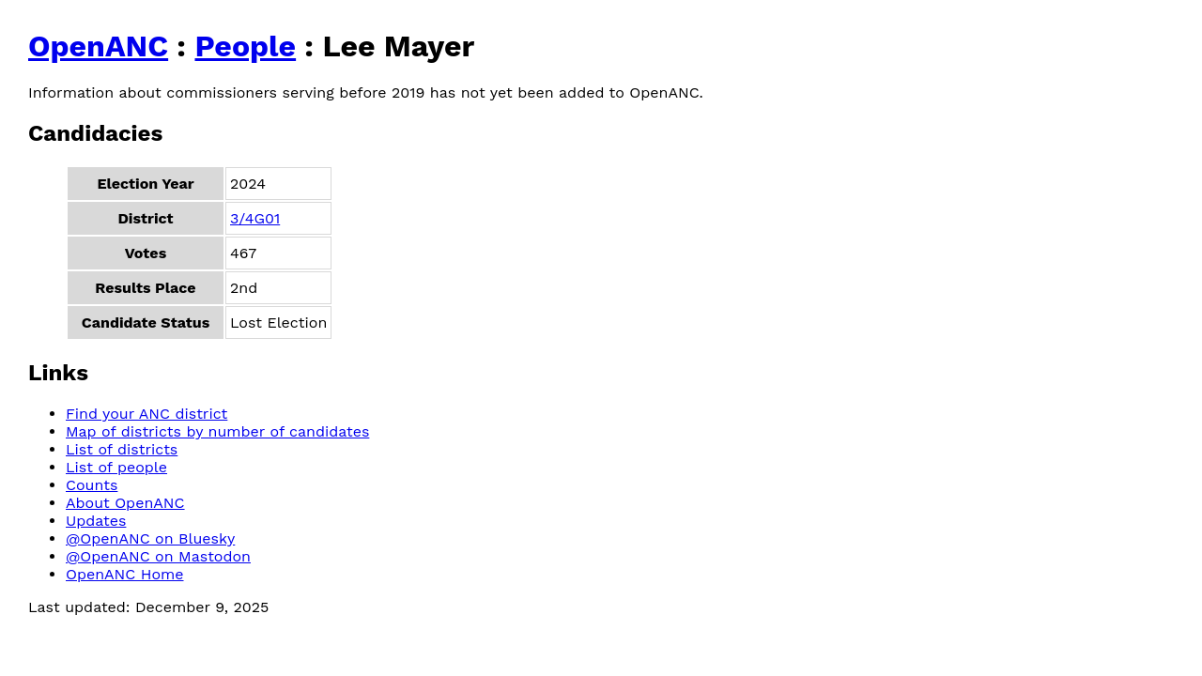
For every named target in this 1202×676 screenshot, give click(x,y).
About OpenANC (125, 503)
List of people (116, 467)
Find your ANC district (146, 413)
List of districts (121, 449)
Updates (96, 521)
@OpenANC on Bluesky (150, 538)
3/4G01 (255, 218)
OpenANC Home (125, 574)
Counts (91, 485)
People (245, 46)
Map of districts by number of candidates (217, 431)
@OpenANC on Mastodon (158, 556)
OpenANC (98, 46)
